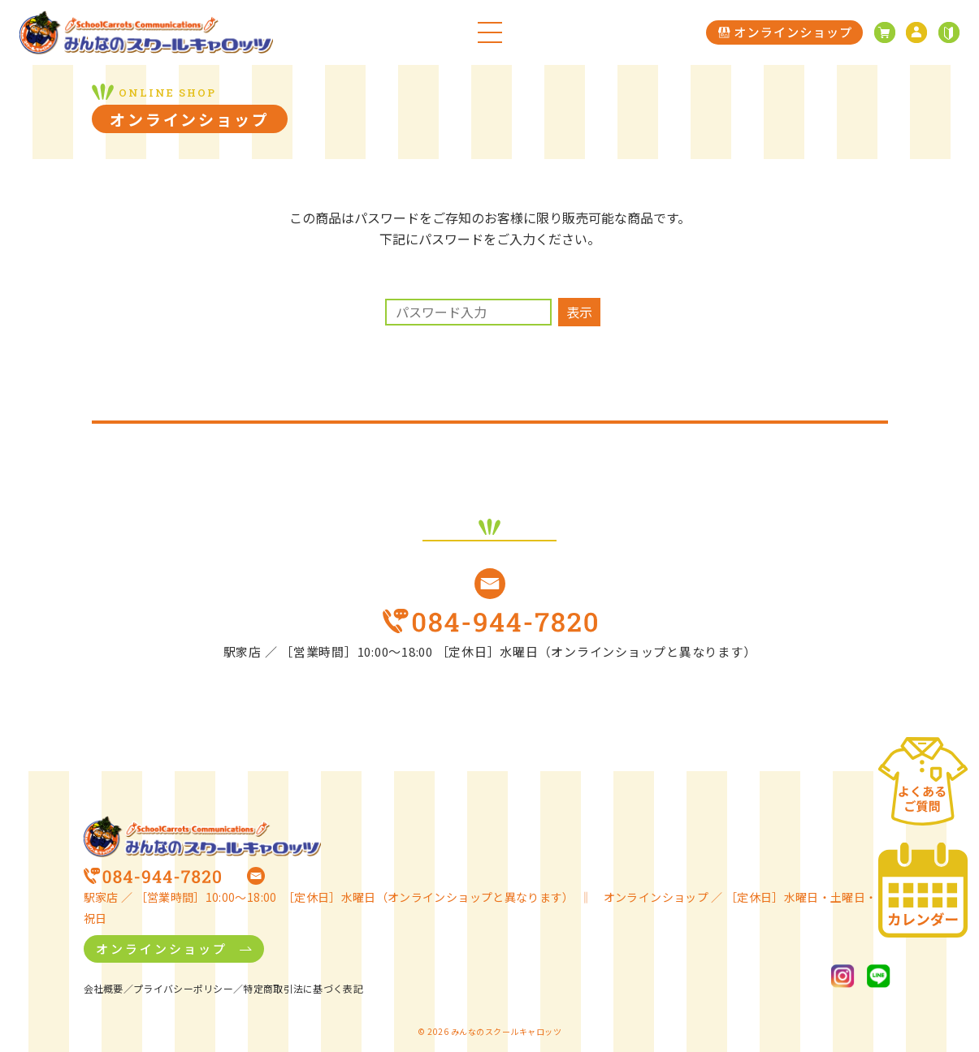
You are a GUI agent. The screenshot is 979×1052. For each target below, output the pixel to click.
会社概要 (103, 988)
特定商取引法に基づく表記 (303, 988)
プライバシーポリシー (183, 988)
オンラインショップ (161, 948)
